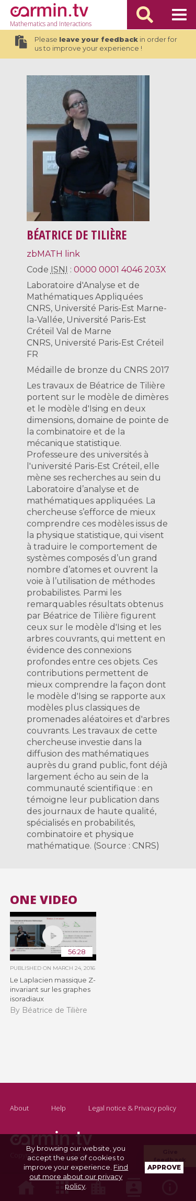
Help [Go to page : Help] (58, 1108)
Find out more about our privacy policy (78, 1176)
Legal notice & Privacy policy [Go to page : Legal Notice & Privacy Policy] (132, 1108)
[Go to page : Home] (49, 10)
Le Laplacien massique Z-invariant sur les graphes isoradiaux (53, 989)
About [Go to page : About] (19, 1108)
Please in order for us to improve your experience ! (96, 44)
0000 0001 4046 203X (120, 269)
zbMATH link (53, 254)
